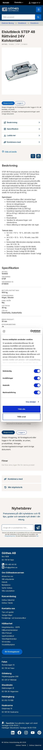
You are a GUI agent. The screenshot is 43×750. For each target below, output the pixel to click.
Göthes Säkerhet (8, 600)
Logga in (34, 3)
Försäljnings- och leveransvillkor (14, 618)
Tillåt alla (21, 409)
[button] (38, 9)
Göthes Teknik (7, 603)
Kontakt (6, 3)
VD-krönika (6, 642)
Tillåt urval (21, 417)
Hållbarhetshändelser (10, 630)
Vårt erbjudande (8, 579)
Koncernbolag (9, 596)
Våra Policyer (7, 633)
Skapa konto (8, 103)
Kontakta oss (8, 608)
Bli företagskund (12, 652)
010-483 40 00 (9, 564)
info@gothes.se (9, 567)
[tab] (21, 479)
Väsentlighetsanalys (9, 639)
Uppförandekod (8, 636)
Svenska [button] (19, 2)
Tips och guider (8, 612)
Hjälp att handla (11, 152)
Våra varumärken (8, 591)
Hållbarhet (7, 623)
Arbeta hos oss (7, 576)
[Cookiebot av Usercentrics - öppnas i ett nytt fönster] (30, 331)
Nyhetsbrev (6, 585)
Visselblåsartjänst (8, 645)
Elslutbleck (22, 23)
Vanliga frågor (7, 615)
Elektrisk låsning (8, 23)
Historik (4, 582)
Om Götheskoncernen (13, 572)
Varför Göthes (7, 588)
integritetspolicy (10, 536)
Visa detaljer (31, 402)
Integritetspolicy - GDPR (11, 627)
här (37, 536)
